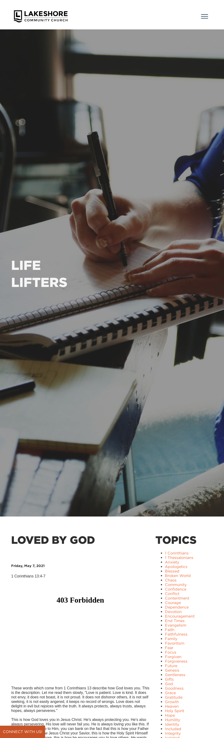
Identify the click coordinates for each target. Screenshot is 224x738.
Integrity (173, 733)
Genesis (172, 670)
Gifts (169, 679)
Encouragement (180, 616)
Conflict (172, 593)
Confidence (175, 589)
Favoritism (174, 643)
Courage (173, 602)
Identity (172, 724)
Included (173, 729)
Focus (170, 652)
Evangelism (175, 625)
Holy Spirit (174, 711)
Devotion (173, 611)
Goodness (174, 688)
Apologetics (176, 566)
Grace (170, 693)
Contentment (177, 598)
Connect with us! (22, 731)
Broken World (178, 575)
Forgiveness (176, 661)
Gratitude (173, 697)
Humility (172, 720)
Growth (172, 702)
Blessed (172, 571)
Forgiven (173, 657)
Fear (169, 648)
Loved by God (53, 540)
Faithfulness (176, 634)
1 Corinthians (177, 553)
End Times (175, 620)
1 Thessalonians (179, 557)
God (169, 684)
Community (176, 584)
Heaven (172, 706)
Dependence (177, 607)
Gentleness (175, 675)
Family (171, 639)
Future (171, 666)
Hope (170, 715)
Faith (169, 629)
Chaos (171, 580)
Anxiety (172, 562)
